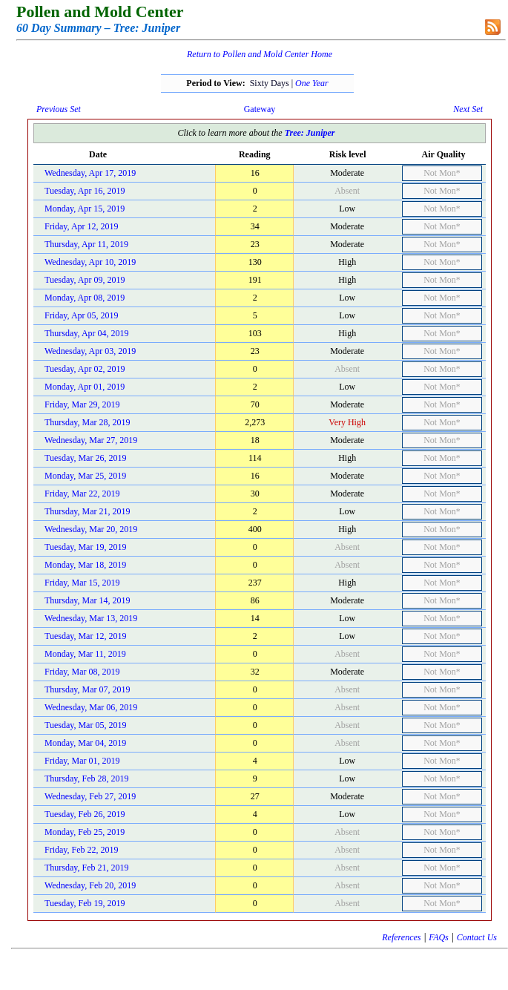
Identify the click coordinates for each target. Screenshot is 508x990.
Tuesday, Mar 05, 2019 (85, 725)
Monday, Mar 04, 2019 (85, 743)
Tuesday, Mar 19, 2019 (85, 547)
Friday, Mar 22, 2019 (82, 493)
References (401, 937)
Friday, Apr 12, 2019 (81, 226)
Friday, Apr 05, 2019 (81, 315)
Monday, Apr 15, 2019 (84, 208)
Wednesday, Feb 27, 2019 (90, 796)
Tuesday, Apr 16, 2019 (84, 191)
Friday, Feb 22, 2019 (81, 850)
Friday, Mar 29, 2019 (82, 404)
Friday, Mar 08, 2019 (82, 671)
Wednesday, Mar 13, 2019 (90, 618)
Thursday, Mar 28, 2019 (87, 422)
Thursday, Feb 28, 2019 (86, 778)
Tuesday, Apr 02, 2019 (84, 369)
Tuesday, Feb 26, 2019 (84, 814)
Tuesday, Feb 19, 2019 (84, 903)
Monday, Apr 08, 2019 (84, 297)
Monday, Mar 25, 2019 (85, 476)
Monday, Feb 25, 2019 (84, 832)
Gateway (260, 109)
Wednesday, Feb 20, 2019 (90, 885)
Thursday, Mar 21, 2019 (87, 511)
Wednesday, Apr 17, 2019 (90, 173)
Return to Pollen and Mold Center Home (259, 54)
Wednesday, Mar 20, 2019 (90, 529)
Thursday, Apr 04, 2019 (86, 333)
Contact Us (477, 937)
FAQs (438, 937)
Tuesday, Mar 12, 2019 (85, 636)
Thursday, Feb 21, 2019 (86, 867)
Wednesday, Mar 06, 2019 (90, 707)
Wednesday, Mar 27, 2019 (90, 440)
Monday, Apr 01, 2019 (84, 386)
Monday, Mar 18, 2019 (85, 565)
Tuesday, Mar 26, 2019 (85, 458)
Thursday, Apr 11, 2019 (86, 244)
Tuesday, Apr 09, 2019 (84, 280)
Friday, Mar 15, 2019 (82, 582)
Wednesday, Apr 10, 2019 (90, 262)
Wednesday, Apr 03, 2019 (90, 351)
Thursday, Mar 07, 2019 (87, 689)
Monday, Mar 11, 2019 (85, 654)
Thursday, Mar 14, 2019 (87, 600)
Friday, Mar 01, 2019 (82, 760)
